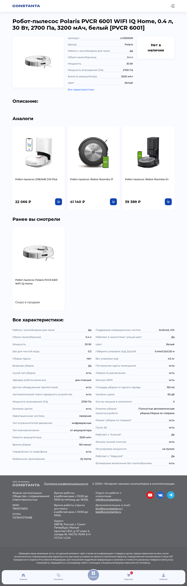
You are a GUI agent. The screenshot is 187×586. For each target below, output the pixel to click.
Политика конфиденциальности (66, 483)
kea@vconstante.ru (108, 512)
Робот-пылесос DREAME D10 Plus (36, 179)
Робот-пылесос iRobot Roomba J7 (91, 179)
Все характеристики (81, 89)
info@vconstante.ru (108, 499)
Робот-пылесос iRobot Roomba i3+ (147, 179)
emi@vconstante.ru (108, 508)
